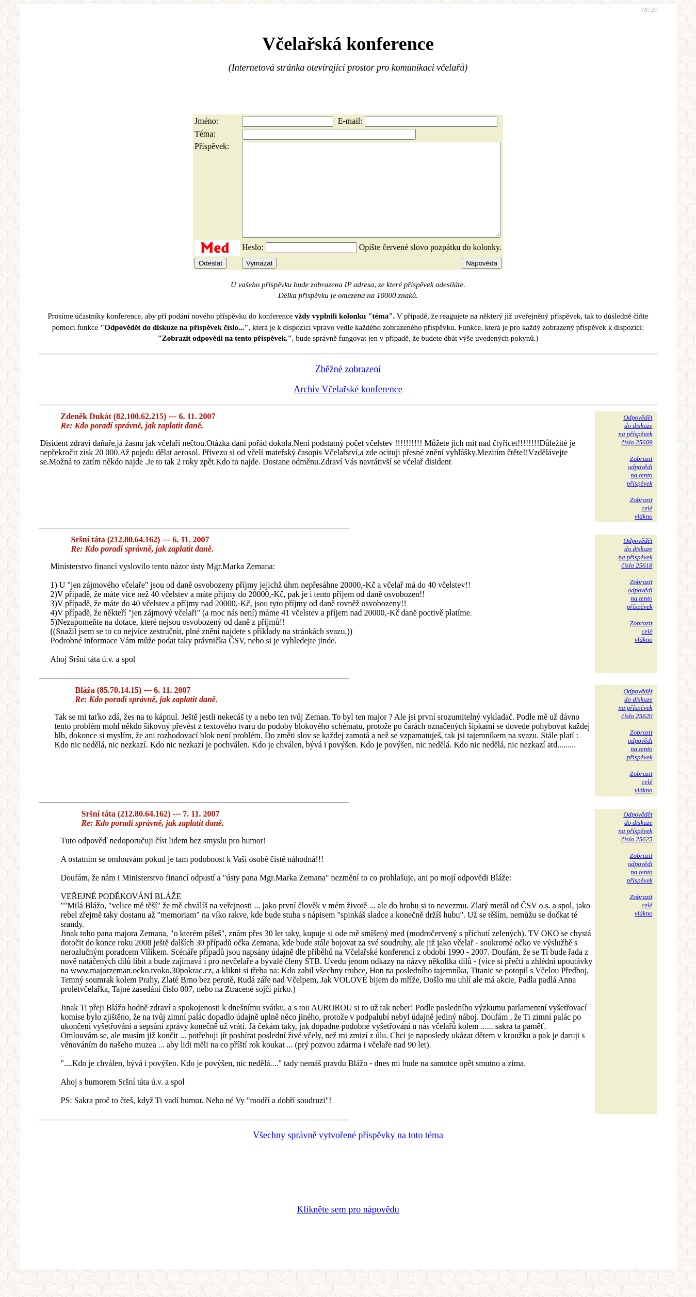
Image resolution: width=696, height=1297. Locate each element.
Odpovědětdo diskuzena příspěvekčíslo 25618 (635, 571)
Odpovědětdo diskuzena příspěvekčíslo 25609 (635, 448)
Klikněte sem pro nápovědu (348, 1228)
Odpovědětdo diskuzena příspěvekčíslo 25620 (635, 722)
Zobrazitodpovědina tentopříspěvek (640, 489)
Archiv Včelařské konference (348, 408)
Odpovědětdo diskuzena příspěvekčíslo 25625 (635, 845)
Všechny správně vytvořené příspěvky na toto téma (348, 1154)
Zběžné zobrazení (348, 388)
